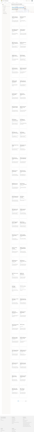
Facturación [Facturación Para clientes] (13, 423)
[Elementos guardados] (23, 1)
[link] (15, 20)
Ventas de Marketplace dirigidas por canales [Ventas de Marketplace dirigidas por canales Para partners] (26, 425)
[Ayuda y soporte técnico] (22, 1)
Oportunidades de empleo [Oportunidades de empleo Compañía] (14, 429)
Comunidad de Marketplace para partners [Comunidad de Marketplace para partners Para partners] (26, 424)
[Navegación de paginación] (22, 401)
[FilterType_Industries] (2, 10)
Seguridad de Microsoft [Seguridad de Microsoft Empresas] (2, 430)
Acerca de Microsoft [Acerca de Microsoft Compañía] (13, 430)
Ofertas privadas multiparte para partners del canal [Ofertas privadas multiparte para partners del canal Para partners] (27, 426)
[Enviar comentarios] (20, 1)
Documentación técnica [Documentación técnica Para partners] (25, 421)
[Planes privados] (24, 1)
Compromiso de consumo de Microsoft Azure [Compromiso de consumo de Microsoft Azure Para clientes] (15, 422)
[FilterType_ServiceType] (2, 12)
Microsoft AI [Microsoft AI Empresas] (2, 429)
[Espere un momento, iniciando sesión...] (32, 0)
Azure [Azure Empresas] (1, 431)
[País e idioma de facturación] (28, 0)
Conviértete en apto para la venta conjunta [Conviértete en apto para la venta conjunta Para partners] (26, 423)
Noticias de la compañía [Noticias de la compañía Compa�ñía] (14, 431)
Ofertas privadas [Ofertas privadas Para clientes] (13, 421)
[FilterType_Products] (2, 9)
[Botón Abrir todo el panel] (2, 2)
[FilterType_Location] (2, 7)
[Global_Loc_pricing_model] (2, 13)
